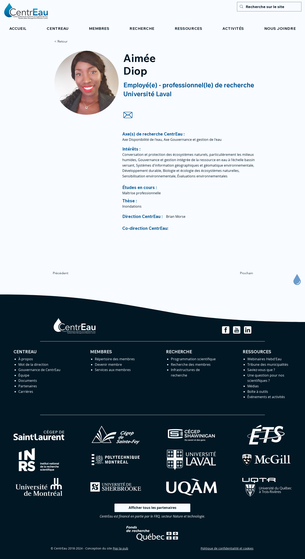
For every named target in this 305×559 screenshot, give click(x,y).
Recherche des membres (191, 364)
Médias (253, 386)
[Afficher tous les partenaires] (152, 508)
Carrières (25, 391)
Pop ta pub (120, 548)
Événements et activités (266, 397)
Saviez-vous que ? (261, 369)
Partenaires (27, 386)
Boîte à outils (257, 391)
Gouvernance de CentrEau (39, 369)
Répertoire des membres (115, 359)
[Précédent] (67, 273)
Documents (27, 380)
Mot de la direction (33, 364)
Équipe (23, 375)
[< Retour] (68, 41)
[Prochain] (242, 273)
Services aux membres (113, 369)
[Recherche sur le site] (269, 6)
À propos (25, 359)
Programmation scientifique (193, 359)
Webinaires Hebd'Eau (264, 359)
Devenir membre (108, 364)
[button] (58, 28)
